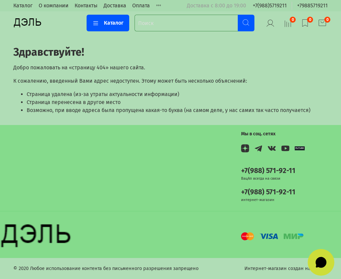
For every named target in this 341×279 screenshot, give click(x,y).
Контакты (86, 5)
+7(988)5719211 (270, 5)
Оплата (141, 5)
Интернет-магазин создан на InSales (286, 268)
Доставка (115, 5)
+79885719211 (312, 5)
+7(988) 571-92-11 (268, 171)
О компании (54, 5)
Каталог (23, 5)
